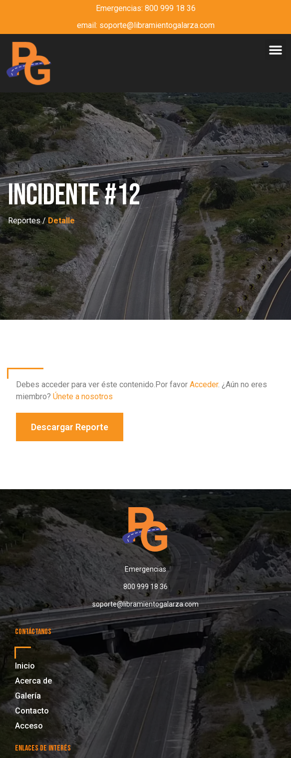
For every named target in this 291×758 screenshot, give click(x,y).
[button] (275, 49)
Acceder (204, 384)
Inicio (25, 666)
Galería (28, 696)
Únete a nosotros (83, 396)
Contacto (32, 711)
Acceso (29, 726)
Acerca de (33, 681)
